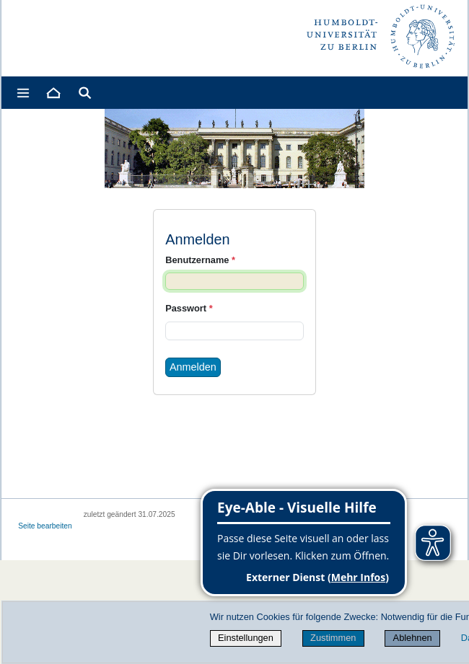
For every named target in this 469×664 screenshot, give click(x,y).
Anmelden (193, 367)
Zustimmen (333, 637)
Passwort (188, 308)
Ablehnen (412, 637)
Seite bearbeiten (45, 526)
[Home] (52, 92)
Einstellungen (245, 637)
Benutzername (200, 259)
